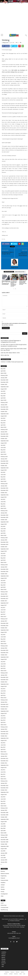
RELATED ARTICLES (9, 271)
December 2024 (4, 407)
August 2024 (4, 416)
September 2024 (5, 413)
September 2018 (5, 576)
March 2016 (3, 643)
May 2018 (3, 585)
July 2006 (3, 850)
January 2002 (4, 862)
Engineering (3, 875)
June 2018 (3, 582)
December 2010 (4, 785)
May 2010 (3, 801)
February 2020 (4, 537)
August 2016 (4, 632)
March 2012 (3, 751)
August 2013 (4, 713)
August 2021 (4, 497)
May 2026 (3, 368)
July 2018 (3, 580)
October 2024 (4, 411)
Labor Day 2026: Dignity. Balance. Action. (10, 352)
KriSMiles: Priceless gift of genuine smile (15, 361)
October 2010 (4, 790)
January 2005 (4, 859)
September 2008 (5, 846)
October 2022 (4, 465)
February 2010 (4, 808)
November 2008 (4, 841)
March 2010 (3, 805)
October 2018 (4, 573)
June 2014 (3, 690)
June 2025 (3, 393)
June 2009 (3, 826)
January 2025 (4, 404)
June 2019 (3, 555)
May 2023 (3, 449)
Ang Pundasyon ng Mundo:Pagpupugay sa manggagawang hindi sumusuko (11, 341)
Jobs (2, 966)
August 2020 (4, 524)
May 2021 (3, 503)
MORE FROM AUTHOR (19, 271)
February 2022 (4, 483)
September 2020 (5, 522)
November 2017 (4, 598)
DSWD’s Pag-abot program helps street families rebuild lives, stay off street (22, 282)
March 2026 (3, 373)
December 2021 (4, 488)
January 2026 (4, 377)
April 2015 (3, 668)
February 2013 (4, 727)
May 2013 (3, 720)
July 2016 (3, 634)
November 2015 (4, 652)
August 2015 (4, 659)
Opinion (2, 887)
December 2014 (4, 677)
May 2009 (3, 828)
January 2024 (4, 431)
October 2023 (4, 438)
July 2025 (3, 391)
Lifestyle (3, 884)
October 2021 (4, 492)
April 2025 (3, 398)
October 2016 (4, 627)
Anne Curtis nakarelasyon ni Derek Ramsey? (22, 253)
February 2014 (4, 700)
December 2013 (4, 704)
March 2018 (3, 589)
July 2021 (3, 499)
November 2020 (4, 517)
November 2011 (4, 760)
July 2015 (3, 661)
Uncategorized (4, 893)
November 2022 (4, 463)
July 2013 (3, 715)
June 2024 (3, 420)
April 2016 (3, 641)
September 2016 (5, 630)
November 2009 (4, 814)
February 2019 (4, 564)
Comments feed (4, 907)
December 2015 (4, 650)
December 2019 (4, 542)
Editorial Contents (5, 873)
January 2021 (4, 512)
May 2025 (3, 395)
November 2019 (4, 544)
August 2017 (4, 605)
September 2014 (5, 684)
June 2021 (3, 501)
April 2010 (3, 803)
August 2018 (4, 578)
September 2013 (5, 711)
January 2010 (4, 810)
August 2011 (4, 767)
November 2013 (4, 706)
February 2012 (4, 754)
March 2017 (3, 616)
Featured (3, 878)
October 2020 (4, 519)
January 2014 (4, 702)
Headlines (3, 882)
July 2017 (3, 607)
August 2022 (4, 470)
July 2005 (3, 855)
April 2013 (3, 722)
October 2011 (4, 763)
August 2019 (4, 551)
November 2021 (4, 490)
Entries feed (3, 905)
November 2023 (4, 436)
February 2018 (4, 591)
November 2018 (4, 571)
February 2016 (4, 645)
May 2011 (3, 774)
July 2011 (3, 769)
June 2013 (3, 718)
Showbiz (3, 889)
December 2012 (4, 731)
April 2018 (3, 587)
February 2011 (4, 781)
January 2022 (4, 485)
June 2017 (3, 609)
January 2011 (4, 783)
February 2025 (4, 402)
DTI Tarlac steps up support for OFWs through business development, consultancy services (14, 283)
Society (2, 891)
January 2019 (4, 567)
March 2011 (3, 778)
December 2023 (4, 434)
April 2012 (3, 749)
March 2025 (3, 400)
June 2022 (3, 474)
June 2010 (3, 799)
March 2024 (3, 427)
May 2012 (3, 747)
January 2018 (4, 594)
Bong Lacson (6, 42)
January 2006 (4, 853)
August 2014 (4, 686)
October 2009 (4, 817)
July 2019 (3, 553)
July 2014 (3, 688)
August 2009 (4, 821)
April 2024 (3, 425)
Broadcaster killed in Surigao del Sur (8, 252)
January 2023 (4, 458)
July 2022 (3, 472)
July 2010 (3, 796)
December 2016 (4, 623)
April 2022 (3, 479)
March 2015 (3, 670)
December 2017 (4, 596)
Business (3, 871)
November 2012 (4, 733)
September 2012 (5, 738)
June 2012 (3, 745)
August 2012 (4, 740)
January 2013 (4, 729)
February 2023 (4, 456)
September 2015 (5, 657)
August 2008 (4, 848)
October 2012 (4, 736)
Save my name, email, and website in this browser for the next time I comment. (14, 324)
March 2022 (3, 481)
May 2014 (3, 693)
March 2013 (3, 724)
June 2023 (3, 447)
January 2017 (4, 621)
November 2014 (4, 679)
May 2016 (3, 639)
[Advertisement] (14, 18)
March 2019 (3, 562)
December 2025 (4, 380)
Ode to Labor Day (5, 355)
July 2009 (3, 823)
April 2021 (3, 506)
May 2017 (3, 612)
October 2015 (4, 654)
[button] (25, 35)
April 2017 (3, 614)
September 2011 (5, 765)
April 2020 (3, 533)
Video (2, 896)
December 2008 (4, 839)
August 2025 (4, 389)
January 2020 (4, 540)
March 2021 (3, 508)
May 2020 (3, 531)
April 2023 (3, 452)
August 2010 (4, 794)
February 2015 (4, 672)
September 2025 (5, 386)
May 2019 (3, 558)
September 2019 (5, 549)
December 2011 (4, 758)
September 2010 (5, 792)
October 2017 (4, 600)
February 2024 (4, 429)
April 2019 (3, 560)
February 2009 (4, 835)
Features (3, 953)
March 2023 (3, 454)
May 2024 (3, 422)
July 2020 (3, 526)
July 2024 (3, 418)
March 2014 (3, 697)
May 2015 (3, 666)
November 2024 (4, 409)
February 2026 (4, 375)
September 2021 (5, 494)
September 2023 (5, 440)
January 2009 (4, 837)
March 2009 (3, 832)
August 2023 (4, 443)
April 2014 (3, 695)
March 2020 (3, 535)
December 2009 (4, 812)
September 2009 (5, 819)
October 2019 (4, 546)
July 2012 (3, 742)
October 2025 (4, 384)
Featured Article (4, 880)
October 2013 (4, 709)
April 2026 (3, 371)
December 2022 (4, 461)
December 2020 (4, 515)
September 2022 (5, 467)
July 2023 (3, 445)
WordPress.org (4, 909)
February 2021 (4, 510)
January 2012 (4, 756)
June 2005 (3, 857)
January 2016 (4, 648)
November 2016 (4, 625)
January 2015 (4, 675)
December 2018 (4, 569)
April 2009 (3, 830)
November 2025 (4, 382)
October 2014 (4, 681)
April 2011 (3, 776)
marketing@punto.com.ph (14, 938)
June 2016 (3, 636)
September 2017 (5, 603)
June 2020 (3, 528)
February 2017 (4, 618)
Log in (2, 903)
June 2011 (3, 772)
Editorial (3, 955)
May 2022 (3, 476)
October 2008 (4, 844)
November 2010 (4, 787)
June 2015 (3, 663)
